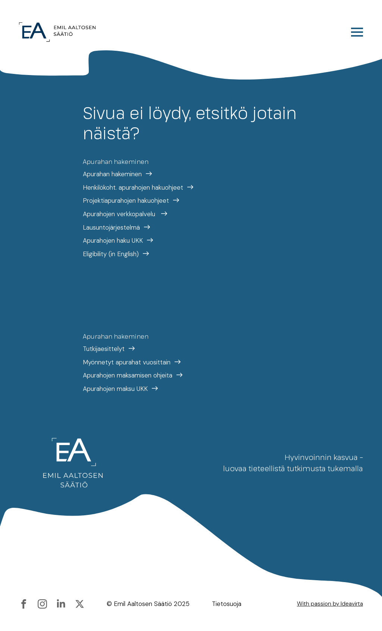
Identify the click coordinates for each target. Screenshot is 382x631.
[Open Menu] (357, 32)
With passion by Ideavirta (330, 603)
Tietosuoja (226, 604)
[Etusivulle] (57, 32)
